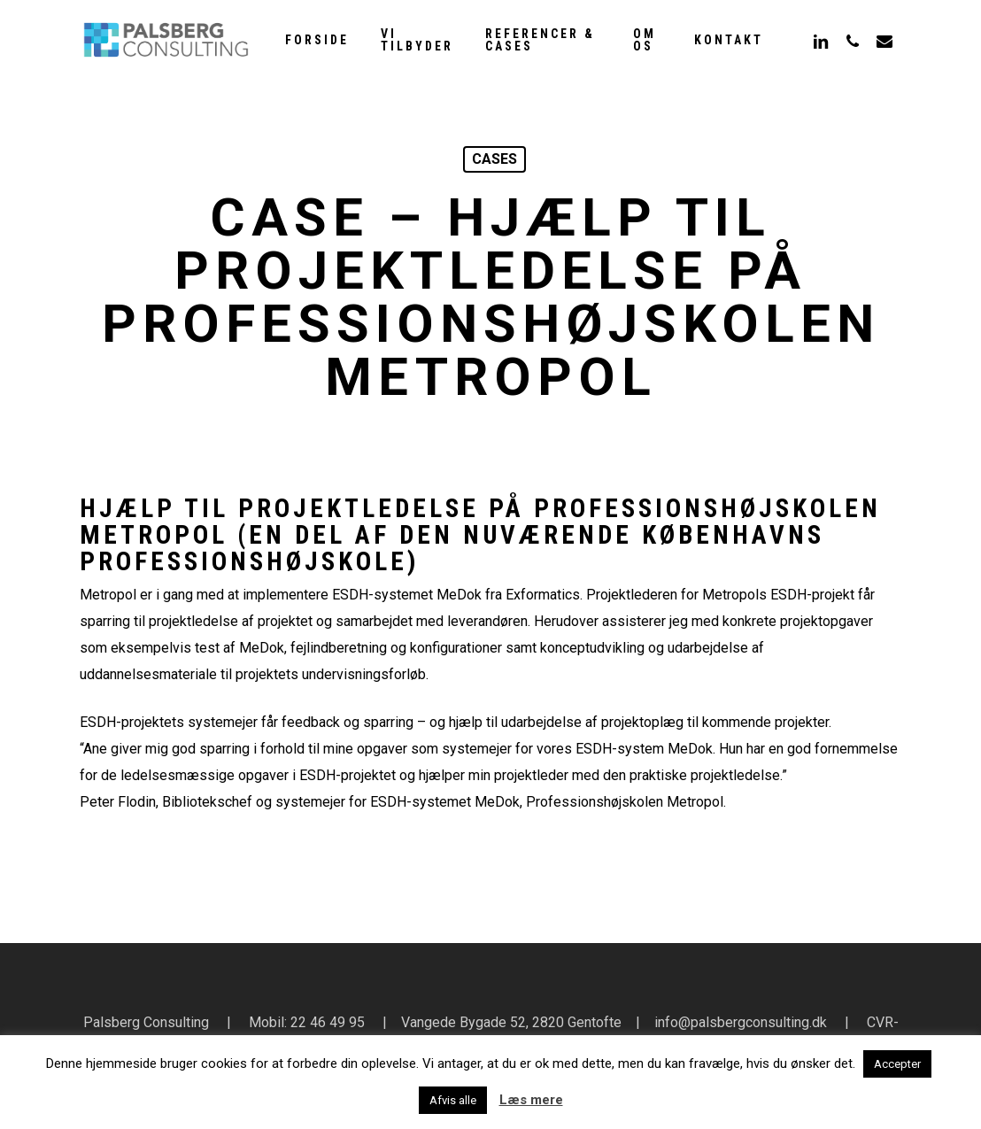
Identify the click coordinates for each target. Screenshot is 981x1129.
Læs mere (531, 1100)
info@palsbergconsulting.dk (740, 1022)
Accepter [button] (897, 1064)
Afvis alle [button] (452, 1100)
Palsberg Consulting (146, 1022)
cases (494, 159)
